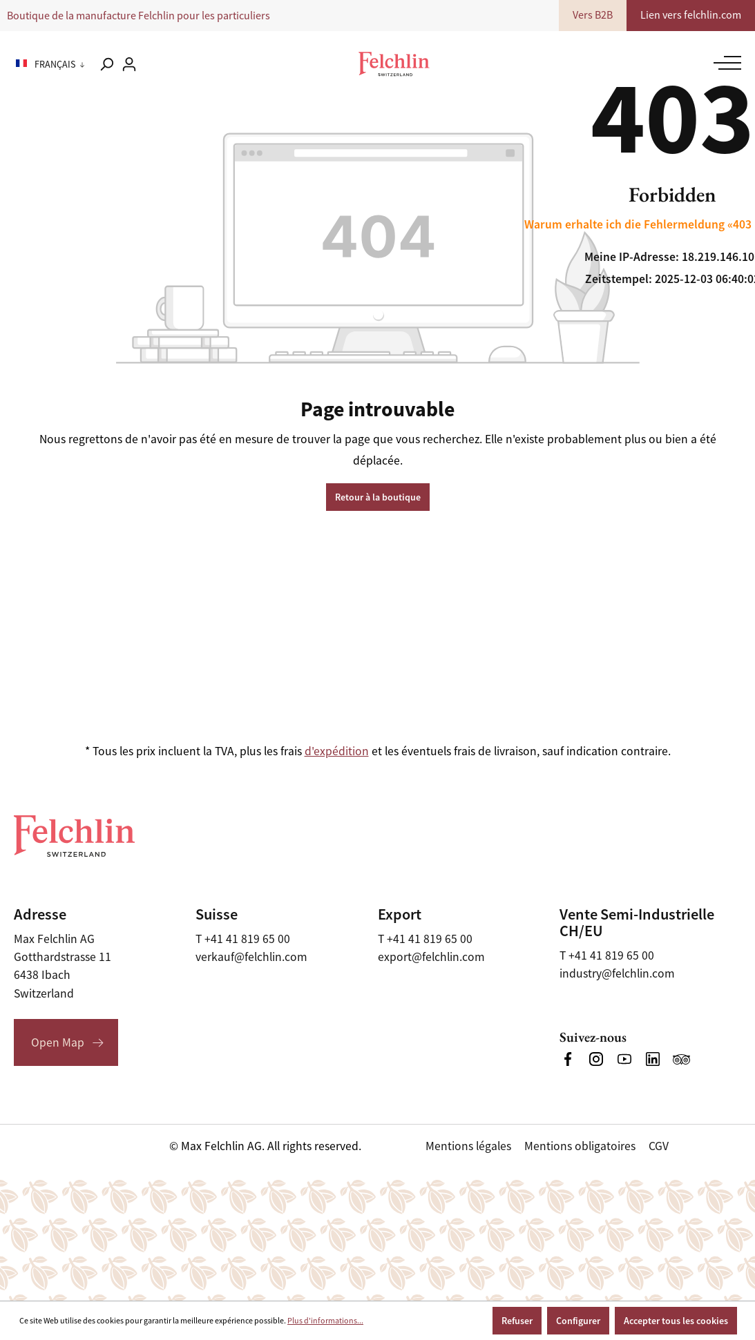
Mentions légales (468, 1146)
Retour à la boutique (378, 497)
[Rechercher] (106, 64)
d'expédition (337, 751)
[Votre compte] (129, 64)
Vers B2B (595, 15)
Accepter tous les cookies (676, 1320)
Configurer (578, 1320)
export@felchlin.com (431, 956)
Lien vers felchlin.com (692, 15)
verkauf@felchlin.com (251, 956)
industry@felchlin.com (617, 973)
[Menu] (724, 62)
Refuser (517, 1320)
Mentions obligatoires (579, 1146)
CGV (659, 1146)
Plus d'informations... (325, 1320)
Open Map (57, 1042)
